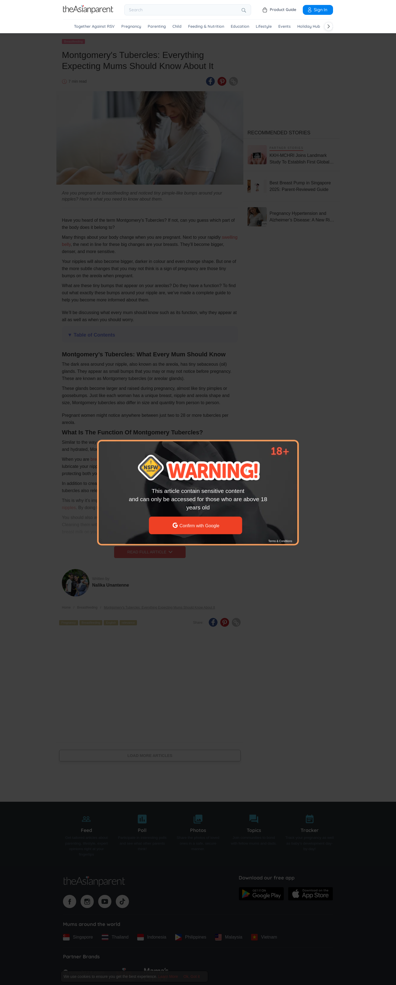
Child (177, 26)
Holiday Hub (308, 26)
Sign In (317, 9)
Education (240, 26)
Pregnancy (131, 26)
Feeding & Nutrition (206, 26)
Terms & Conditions (280, 541)
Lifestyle (264, 26)
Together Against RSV (94, 26)
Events (284, 26)
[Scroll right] (328, 26)
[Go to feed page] (88, 12)
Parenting (157, 26)
